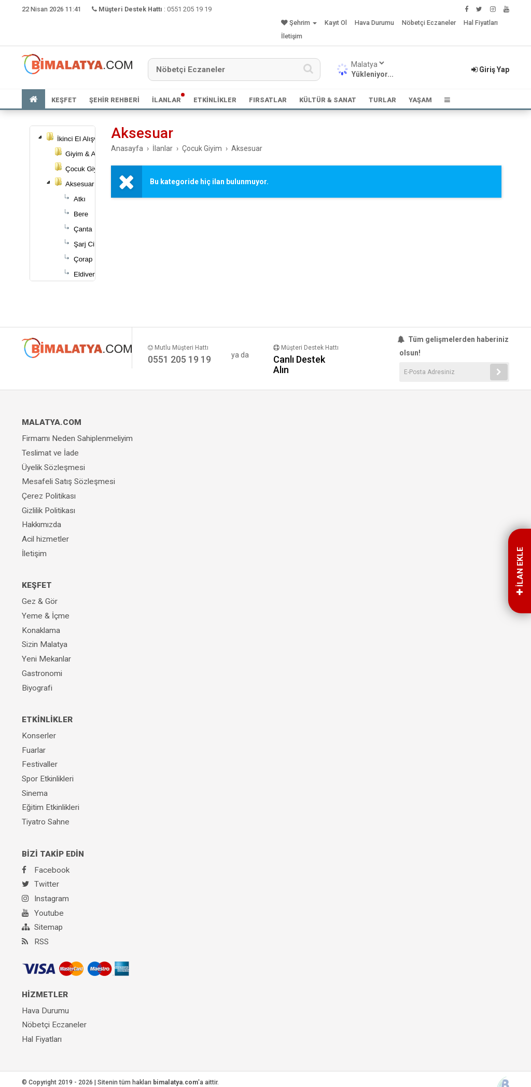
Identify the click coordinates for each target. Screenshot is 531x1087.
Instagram (45, 898)
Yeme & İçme (45, 616)
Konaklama (41, 630)
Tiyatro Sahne (45, 822)
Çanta (83, 229)
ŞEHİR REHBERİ (114, 100)
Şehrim (299, 22)
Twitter (40, 884)
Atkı (80, 199)
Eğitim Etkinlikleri (50, 807)
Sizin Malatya (44, 644)
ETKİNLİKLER (214, 100)
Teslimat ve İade (50, 453)
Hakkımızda (41, 524)
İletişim (291, 36)
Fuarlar (34, 750)
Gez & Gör (40, 601)
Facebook (45, 870)
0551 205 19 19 (189, 9)
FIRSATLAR (268, 100)
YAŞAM (420, 100)
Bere (81, 214)
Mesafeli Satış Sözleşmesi (68, 481)
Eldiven (85, 274)
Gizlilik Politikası (48, 510)
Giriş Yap (490, 69)
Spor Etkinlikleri (48, 778)
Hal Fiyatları (481, 22)
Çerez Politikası (49, 496)
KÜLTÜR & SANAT (327, 100)
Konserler (39, 735)
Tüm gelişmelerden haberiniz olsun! (454, 346)
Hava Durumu (374, 22)
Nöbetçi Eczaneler (429, 22)
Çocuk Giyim (85, 169)
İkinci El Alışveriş (82, 139)
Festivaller (40, 764)
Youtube (43, 913)
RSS (35, 941)
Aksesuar (79, 184)
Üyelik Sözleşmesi (53, 467)
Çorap (83, 259)
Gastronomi (42, 673)
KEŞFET (64, 100)
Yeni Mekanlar (46, 659)
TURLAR (382, 100)
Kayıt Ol (336, 22)
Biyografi (37, 688)
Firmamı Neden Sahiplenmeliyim (77, 438)
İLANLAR (166, 100)
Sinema (35, 793)
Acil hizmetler (45, 539)
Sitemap (42, 927)
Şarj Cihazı (90, 244)
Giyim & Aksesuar (92, 154)
